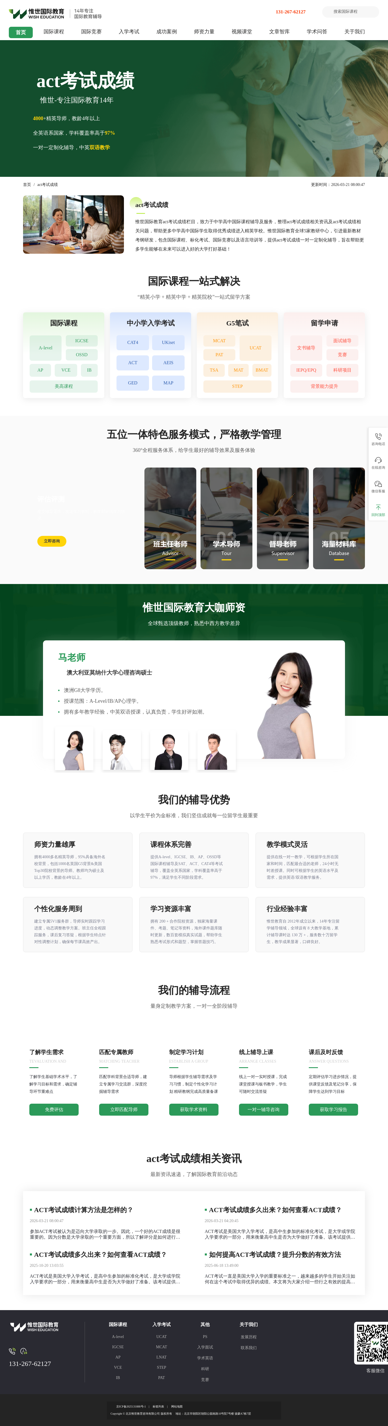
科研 (205, 1369)
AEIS (168, 362)
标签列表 (158, 1406)
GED (133, 383)
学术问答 (317, 31)
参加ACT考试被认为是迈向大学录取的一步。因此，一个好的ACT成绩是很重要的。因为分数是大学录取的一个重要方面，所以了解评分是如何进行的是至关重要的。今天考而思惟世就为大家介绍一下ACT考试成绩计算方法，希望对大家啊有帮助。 (105, 1234)
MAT (239, 370)
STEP (237, 386)
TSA (214, 370)
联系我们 (249, 1348)
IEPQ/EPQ (306, 370)
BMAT (262, 370)
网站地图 (177, 1406)
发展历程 (249, 1337)
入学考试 (129, 31)
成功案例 (166, 31)
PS (205, 1337)
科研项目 (342, 370)
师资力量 (204, 31)
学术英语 (205, 1358)
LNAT (161, 1357)
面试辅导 (342, 340)
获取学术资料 (193, 1109)
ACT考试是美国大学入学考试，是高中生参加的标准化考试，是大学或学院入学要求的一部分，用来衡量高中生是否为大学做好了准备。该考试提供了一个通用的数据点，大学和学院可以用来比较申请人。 (280, 1234)
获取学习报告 (333, 1109)
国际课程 (54, 31)
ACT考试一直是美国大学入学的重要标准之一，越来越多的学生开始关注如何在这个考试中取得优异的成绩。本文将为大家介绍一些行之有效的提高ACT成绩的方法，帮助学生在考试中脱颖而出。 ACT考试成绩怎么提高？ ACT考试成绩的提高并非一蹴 (280, 1279)
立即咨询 (52, 541)
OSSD (82, 354)
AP (40, 370)
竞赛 (342, 354)
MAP (168, 383)
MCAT (219, 340)
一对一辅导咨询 (263, 1109)
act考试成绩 (47, 185)
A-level (45, 347)
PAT (219, 354)
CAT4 (132, 342)
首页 (21, 32)
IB (89, 370)
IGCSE (81, 340)
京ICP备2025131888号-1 (131, 1406)
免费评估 (54, 1109)
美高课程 (64, 386)
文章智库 (279, 31)
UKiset (168, 342)
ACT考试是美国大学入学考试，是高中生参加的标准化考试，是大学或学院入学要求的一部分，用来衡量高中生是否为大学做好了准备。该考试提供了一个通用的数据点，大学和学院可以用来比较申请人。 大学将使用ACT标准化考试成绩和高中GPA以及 (105, 1279)
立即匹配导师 (124, 1109)
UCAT (256, 347)
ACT (132, 362)
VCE (66, 370)
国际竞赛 (91, 31)
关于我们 (354, 31)
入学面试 (205, 1347)
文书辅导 (306, 347)
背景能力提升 (324, 386)
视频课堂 (242, 31)
